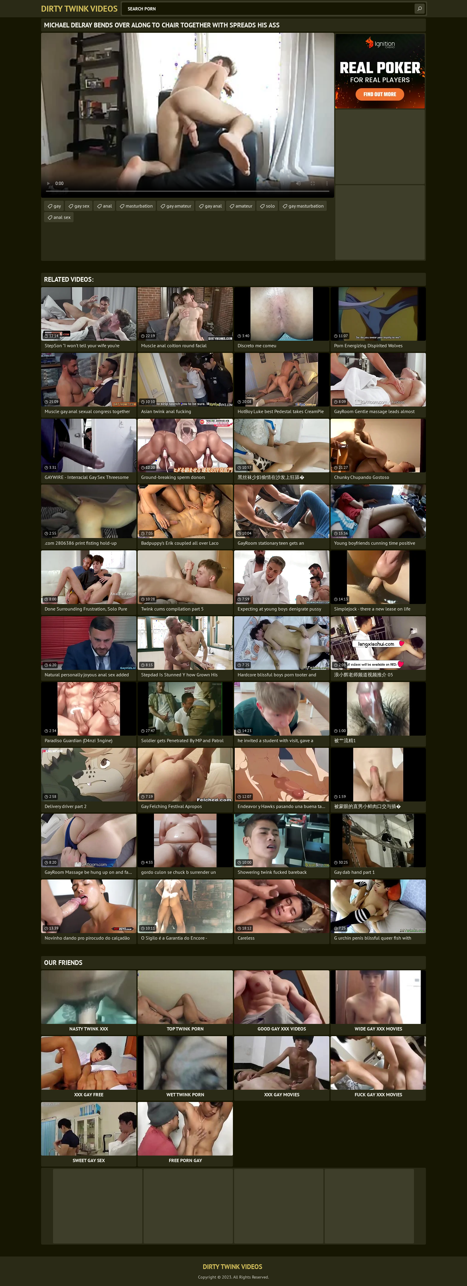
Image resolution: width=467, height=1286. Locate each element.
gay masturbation (306, 206)
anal (107, 206)
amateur (244, 206)
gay (57, 206)
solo (270, 206)
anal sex (62, 217)
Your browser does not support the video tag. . (187, 115)
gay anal (213, 206)
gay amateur (178, 206)
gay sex (81, 206)
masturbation (139, 206)
